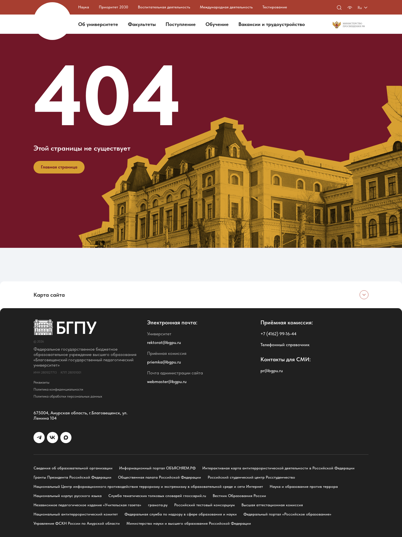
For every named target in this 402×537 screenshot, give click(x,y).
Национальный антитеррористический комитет (76, 514)
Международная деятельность (226, 7)
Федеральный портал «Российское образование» (287, 514)
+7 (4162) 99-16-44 (278, 333)
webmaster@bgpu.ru (166, 381)
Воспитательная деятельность (164, 7)
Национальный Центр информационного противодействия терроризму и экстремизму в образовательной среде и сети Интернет (148, 486)
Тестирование (274, 7)
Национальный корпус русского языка (68, 495)
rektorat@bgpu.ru (164, 342)
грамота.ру (158, 505)
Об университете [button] (98, 24)
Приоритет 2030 (113, 7)
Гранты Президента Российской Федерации (72, 477)
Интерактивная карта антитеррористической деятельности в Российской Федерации (278, 468)
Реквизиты (41, 382)
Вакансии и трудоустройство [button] (271, 24)
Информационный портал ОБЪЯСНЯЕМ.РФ (157, 468)
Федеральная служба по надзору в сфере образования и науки (181, 514)
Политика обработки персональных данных (68, 396)
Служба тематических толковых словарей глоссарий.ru (157, 495)
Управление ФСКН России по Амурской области (77, 523)
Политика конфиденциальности (58, 389)
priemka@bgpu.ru (164, 362)
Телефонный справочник (285, 344)
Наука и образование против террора (304, 486)
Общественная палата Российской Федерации (159, 477)
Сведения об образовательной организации (73, 468)
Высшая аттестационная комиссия (272, 505)
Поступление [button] (181, 24)
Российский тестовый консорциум (204, 505)
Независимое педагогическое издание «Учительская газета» (87, 505)
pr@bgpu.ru (271, 370)
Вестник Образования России (239, 495)
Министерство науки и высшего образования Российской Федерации (188, 523)
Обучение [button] (217, 24)
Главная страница (59, 167)
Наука (83, 7)
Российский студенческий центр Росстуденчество (251, 477)
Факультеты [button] (142, 24)
